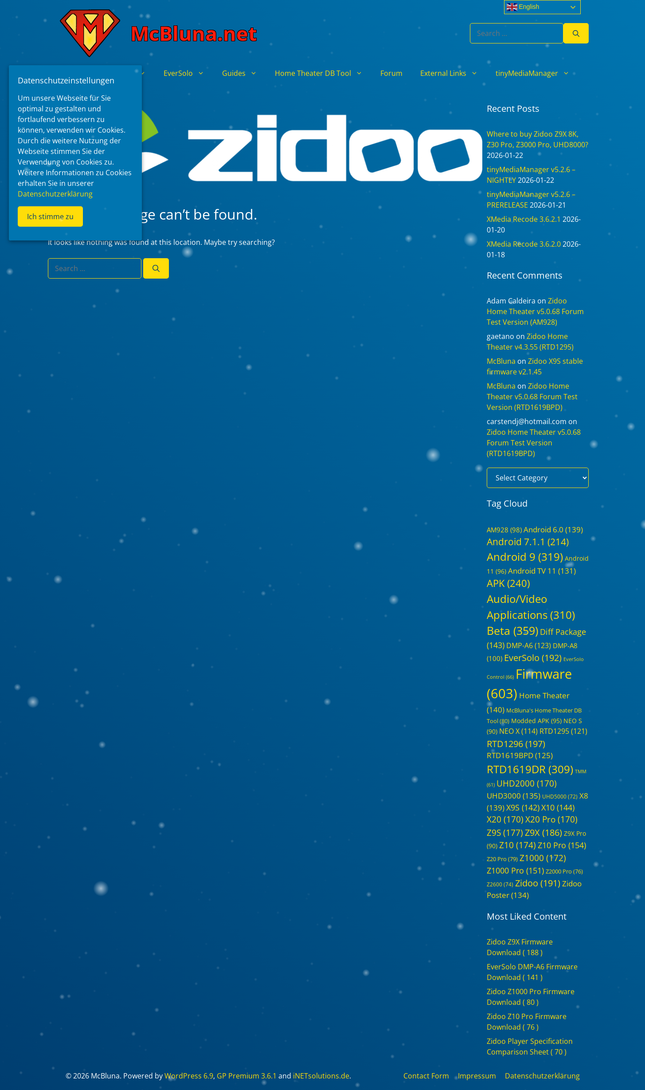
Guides (244, 73)
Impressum (477, 1076)
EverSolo (188, 73)
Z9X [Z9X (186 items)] (543, 832)
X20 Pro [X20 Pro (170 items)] (551, 819)
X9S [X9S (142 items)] (522, 807)
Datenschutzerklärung (542, 1076)
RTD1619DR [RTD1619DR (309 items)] (530, 769)
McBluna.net (193, 33)
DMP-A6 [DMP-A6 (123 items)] (528, 645)
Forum (391, 73)
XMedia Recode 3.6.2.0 (524, 244)
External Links (453, 73)
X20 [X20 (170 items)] (505, 819)
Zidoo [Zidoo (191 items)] (537, 883)
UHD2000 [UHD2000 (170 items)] (526, 783)
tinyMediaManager (537, 73)
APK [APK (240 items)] (508, 583)
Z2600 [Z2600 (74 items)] (500, 884)
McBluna (501, 361)
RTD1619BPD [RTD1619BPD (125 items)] (520, 755)
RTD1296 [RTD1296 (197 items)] (516, 743)
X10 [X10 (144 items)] (558, 807)
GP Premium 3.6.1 (247, 1076)
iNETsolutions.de (321, 1076)
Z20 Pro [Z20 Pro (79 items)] (502, 859)
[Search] (576, 33)
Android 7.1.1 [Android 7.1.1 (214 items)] (528, 541)
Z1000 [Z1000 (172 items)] (543, 858)
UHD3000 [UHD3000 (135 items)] (513, 796)
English (523, 7)
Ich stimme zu (50, 216)
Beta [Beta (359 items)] (512, 630)
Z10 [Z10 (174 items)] (517, 845)
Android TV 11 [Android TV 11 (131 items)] (542, 571)
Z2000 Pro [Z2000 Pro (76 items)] (564, 871)
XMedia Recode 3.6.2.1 (524, 219)
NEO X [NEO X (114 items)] (518, 731)
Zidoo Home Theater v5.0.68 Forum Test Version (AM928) (535, 311)
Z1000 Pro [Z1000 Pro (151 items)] (515, 870)
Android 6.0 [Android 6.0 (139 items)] (553, 529)
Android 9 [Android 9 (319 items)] (525, 556)
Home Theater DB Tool (323, 73)
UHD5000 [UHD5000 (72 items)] (560, 796)
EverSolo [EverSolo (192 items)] (533, 658)
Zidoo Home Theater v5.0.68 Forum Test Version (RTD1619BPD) (532, 396)
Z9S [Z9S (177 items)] (505, 832)
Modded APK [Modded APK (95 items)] (536, 720)
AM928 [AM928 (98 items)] (504, 529)
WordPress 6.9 (188, 1076)
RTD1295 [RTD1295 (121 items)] (563, 731)
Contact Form (426, 1076)
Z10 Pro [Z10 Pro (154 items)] (562, 845)
